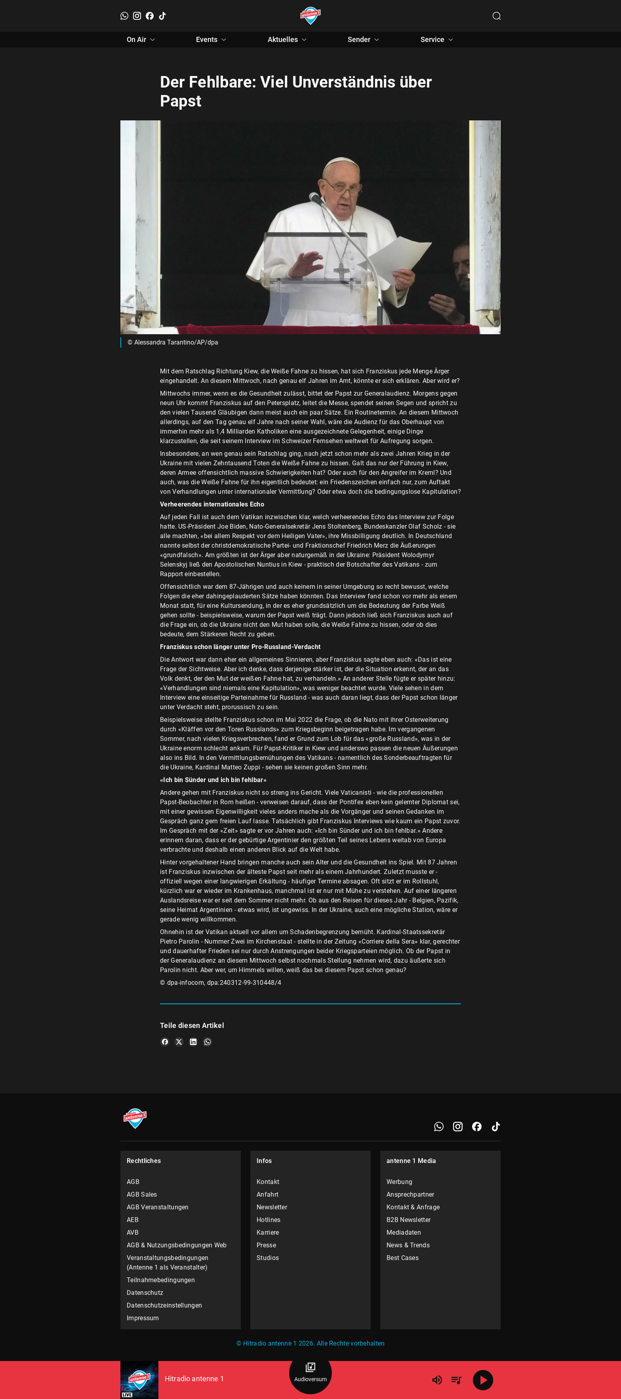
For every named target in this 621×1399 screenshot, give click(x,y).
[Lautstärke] (437, 1380)
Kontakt (268, 1182)
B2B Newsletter (409, 1220)
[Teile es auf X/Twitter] (179, 1042)
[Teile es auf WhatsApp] (207, 1042)
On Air (142, 39)
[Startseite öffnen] (311, 16)
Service (438, 39)
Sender (364, 39)
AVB (133, 1232)
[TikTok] (162, 16)
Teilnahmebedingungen (161, 1280)
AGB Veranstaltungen (158, 1207)
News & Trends (408, 1245)
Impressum (143, 1318)
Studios (268, 1258)
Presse (266, 1245)
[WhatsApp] (124, 16)
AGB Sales (142, 1194)
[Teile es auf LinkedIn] (193, 1042)
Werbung (399, 1182)
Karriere (268, 1232)
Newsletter (272, 1207)
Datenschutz (145, 1292)
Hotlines (268, 1220)
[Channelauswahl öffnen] (497, 16)
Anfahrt (267, 1194)
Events (212, 39)
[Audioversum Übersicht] (310, 1372)
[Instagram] (137, 16)
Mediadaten (404, 1232)
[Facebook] (150, 16)
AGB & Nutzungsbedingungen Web (177, 1245)
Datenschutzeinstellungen (164, 1305)
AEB (133, 1220)
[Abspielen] (483, 1380)
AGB (133, 1182)
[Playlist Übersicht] (456, 1380)
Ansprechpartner (410, 1194)
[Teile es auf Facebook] (165, 1042)
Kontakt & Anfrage (413, 1207)
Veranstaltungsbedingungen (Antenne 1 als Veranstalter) (168, 1262)
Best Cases (403, 1258)
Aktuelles (288, 39)
